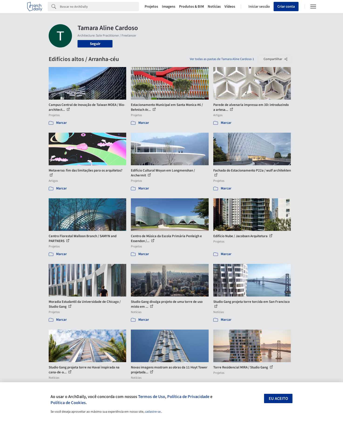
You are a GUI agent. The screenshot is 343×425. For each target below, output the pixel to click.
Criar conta (286, 6)
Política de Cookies (68, 403)
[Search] (99, 6)
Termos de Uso (151, 397)
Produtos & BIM (191, 6)
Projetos (151, 6)
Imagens (168, 6)
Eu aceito (278, 398)
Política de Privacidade (188, 397)
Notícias (214, 6)
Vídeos (229, 6)
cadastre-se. (153, 411)
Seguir (95, 43)
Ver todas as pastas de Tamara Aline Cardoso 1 (222, 59)
